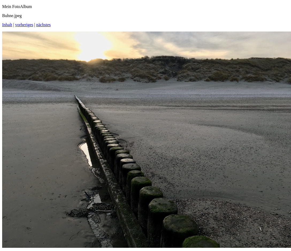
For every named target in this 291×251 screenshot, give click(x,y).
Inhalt (7, 24)
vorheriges (24, 24)
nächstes (43, 24)
